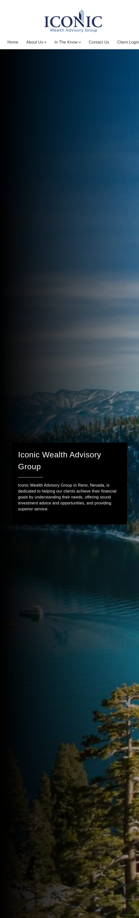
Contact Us (99, 42)
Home (12, 42)
